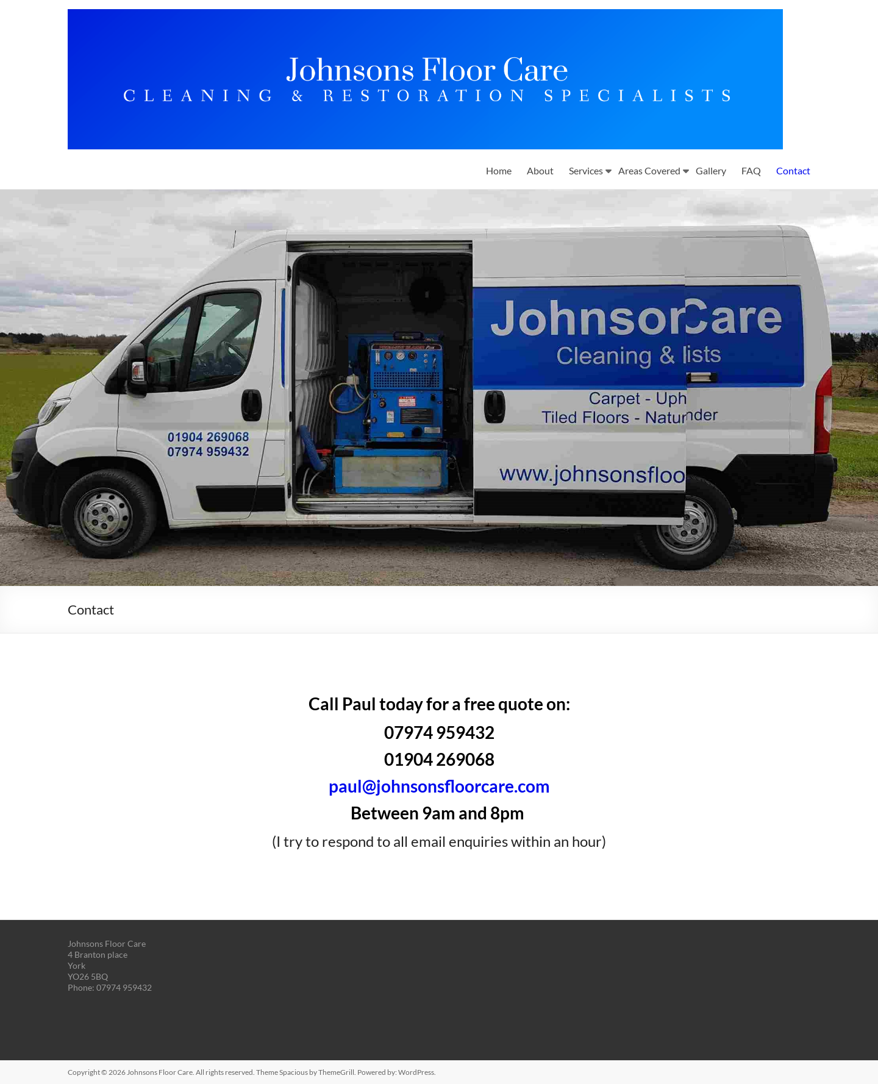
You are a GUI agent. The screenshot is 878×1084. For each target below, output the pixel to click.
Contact (793, 170)
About (540, 170)
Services (586, 170)
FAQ (751, 170)
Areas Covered (649, 170)
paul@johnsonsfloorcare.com (439, 786)
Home (499, 170)
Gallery (711, 170)
